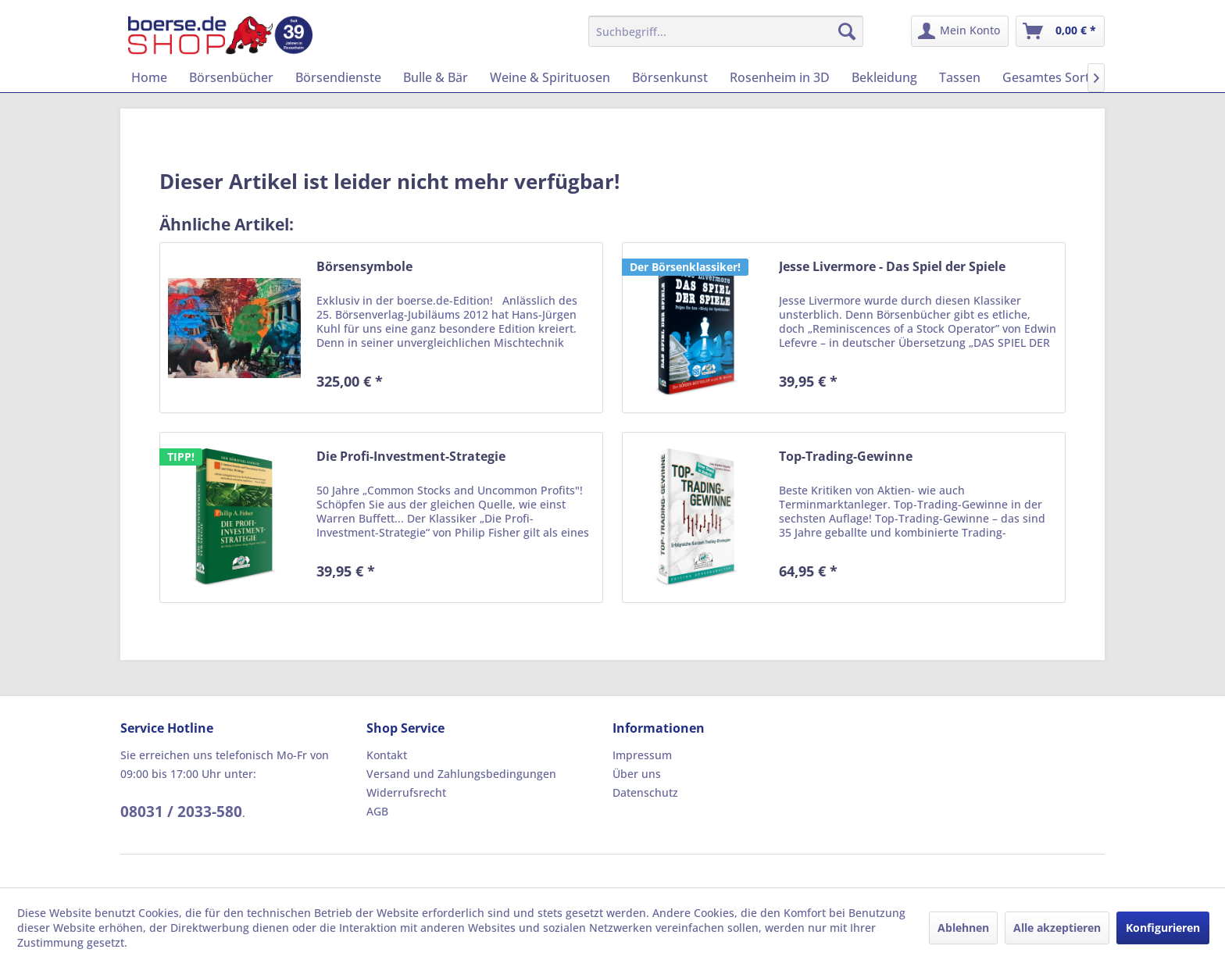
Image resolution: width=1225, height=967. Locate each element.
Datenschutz (645, 792)
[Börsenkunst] (670, 77)
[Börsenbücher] (231, 77)
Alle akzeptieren (1057, 927)
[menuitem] (726, 31)
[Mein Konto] (960, 31)
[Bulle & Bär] (435, 77)
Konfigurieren (1163, 927)
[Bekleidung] (884, 77)
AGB (377, 811)
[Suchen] (846, 31)
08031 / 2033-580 (181, 811)
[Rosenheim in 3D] (780, 77)
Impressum (642, 755)
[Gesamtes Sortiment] (1063, 77)
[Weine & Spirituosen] (550, 77)
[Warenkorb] (1060, 31)
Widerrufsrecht (406, 792)
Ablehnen (963, 927)
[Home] (149, 77)
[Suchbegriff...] (726, 31)
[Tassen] (959, 77)
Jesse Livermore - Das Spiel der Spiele (892, 267)
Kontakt (386, 755)
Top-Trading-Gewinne (845, 456)
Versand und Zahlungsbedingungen (461, 773)
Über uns (636, 773)
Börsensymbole (364, 267)
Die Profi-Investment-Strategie (410, 456)
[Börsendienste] (338, 77)
